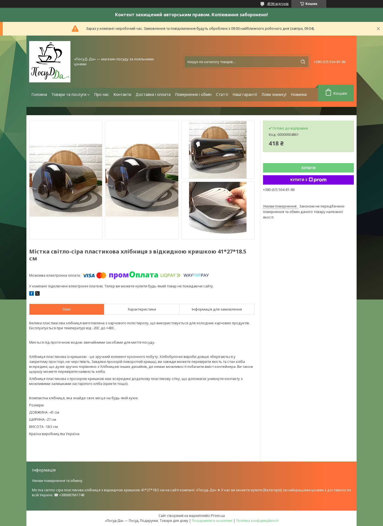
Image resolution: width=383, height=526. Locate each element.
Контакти (122, 94)
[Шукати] (302, 61)
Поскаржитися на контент (212, 520)
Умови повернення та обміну (57, 480)
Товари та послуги (68, 94)
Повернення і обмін (193, 94)
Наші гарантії (244, 94)
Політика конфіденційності (257, 520)
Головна (39, 94)
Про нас (101, 94)
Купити (309, 168)
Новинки (299, 94)
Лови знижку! (274, 94)
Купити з (308, 179)
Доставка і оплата (153, 94)
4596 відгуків (278, 3)
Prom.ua (218, 515)
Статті (222, 94)
